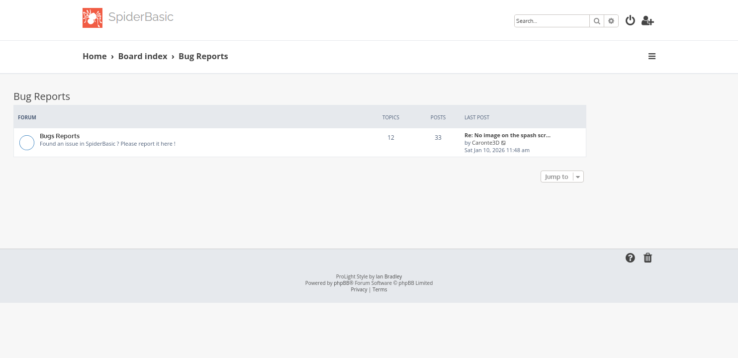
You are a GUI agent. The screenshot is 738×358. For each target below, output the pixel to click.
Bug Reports (111, 96)
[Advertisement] (369, 212)
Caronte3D (554, 142)
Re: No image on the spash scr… (577, 135)
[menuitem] (631, 21)
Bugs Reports (129, 135)
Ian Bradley (389, 276)
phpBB (341, 283)
